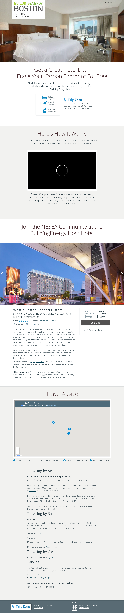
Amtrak (38, 533)
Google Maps (51, 547)
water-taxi (32, 490)
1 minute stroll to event (47, 321)
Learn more (38, 607)
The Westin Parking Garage (39, 577)
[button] (107, 2)
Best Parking (34, 574)
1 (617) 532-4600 (37, 362)
